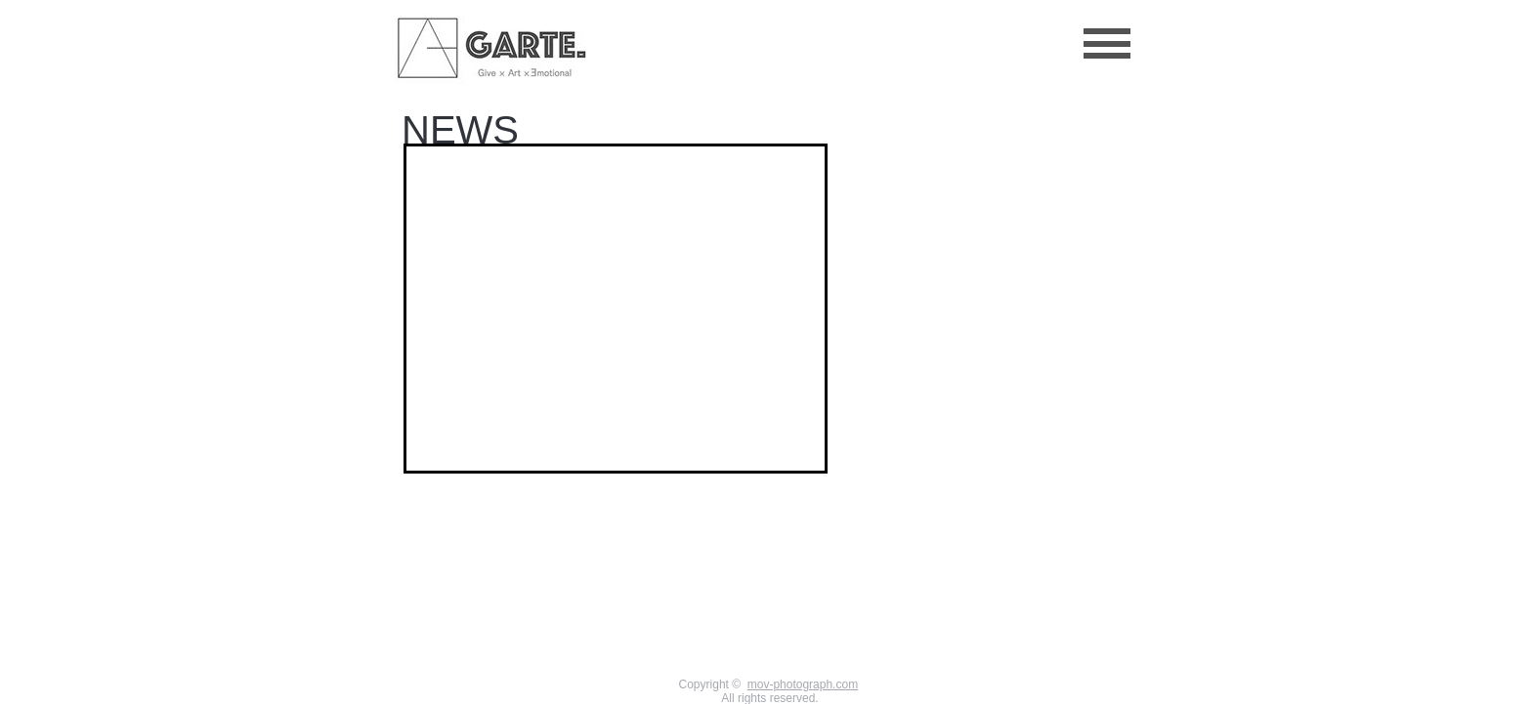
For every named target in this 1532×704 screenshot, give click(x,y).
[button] (1107, 43)
